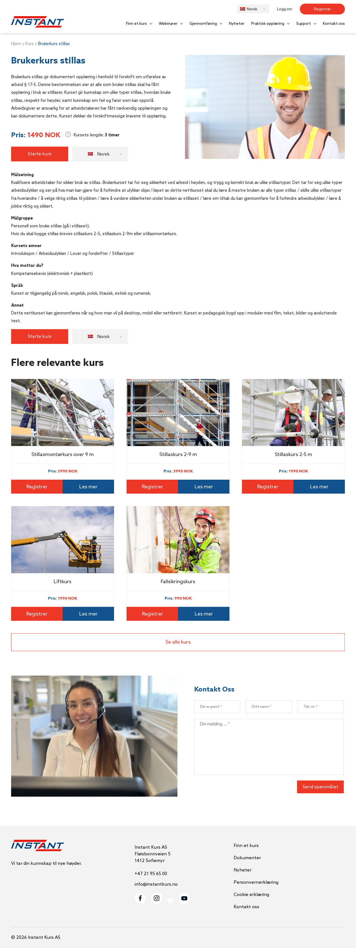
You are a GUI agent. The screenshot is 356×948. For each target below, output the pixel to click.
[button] (253, 8)
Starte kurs (39, 154)
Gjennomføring (203, 23)
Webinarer (168, 23)
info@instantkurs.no (156, 884)
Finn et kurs (136, 23)
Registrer (322, 9)
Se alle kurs (178, 642)
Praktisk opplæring (267, 23)
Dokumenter (247, 858)
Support (303, 23)
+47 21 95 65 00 (151, 873)
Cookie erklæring (251, 894)
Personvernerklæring (256, 882)
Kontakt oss (334, 23)
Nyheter (236, 23)
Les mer (88, 487)
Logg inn (284, 9)
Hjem (16, 43)
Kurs (29, 43)
